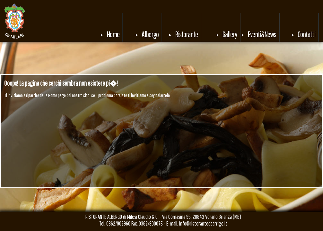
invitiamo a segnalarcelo (150, 95)
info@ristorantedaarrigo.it (203, 223)
